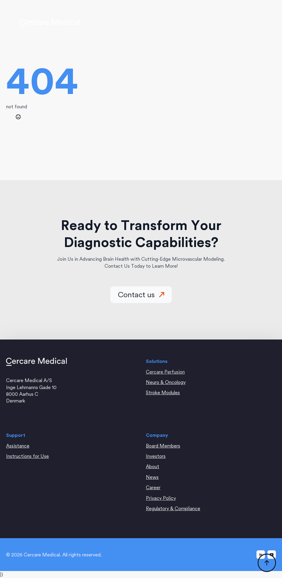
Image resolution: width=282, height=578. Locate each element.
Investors (156, 456)
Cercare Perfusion (165, 372)
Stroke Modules (163, 392)
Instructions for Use (27, 456)
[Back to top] (267, 563)
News (152, 477)
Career (153, 487)
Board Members (163, 446)
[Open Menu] (259, 23)
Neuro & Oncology (166, 382)
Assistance (17, 446)
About (152, 466)
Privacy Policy (161, 498)
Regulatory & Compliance (173, 508)
